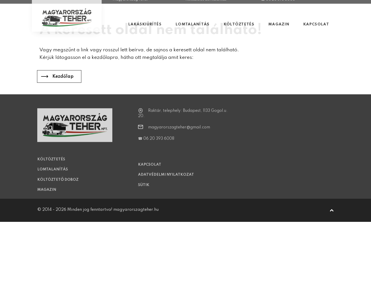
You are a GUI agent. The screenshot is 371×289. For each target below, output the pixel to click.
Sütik (143, 188)
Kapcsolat (149, 168)
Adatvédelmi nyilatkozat (166, 178)
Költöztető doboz (58, 183)
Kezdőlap (63, 76)
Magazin (46, 193)
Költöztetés (51, 162)
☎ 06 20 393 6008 (156, 142)
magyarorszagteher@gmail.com (179, 131)
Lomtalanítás (52, 173)
